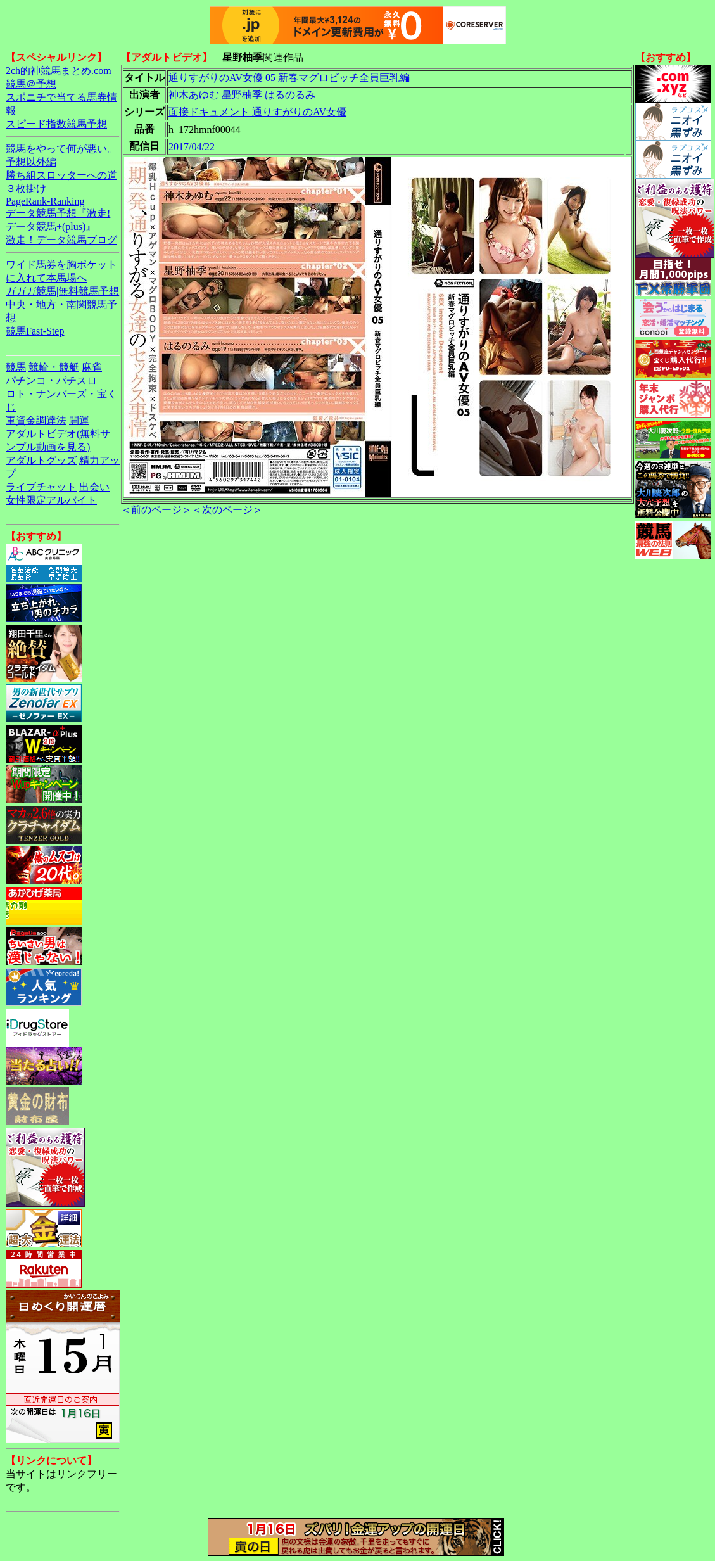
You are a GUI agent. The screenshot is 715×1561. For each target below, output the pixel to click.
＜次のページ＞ (227, 509)
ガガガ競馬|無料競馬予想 (62, 291)
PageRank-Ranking (45, 201)
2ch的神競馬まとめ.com (58, 70)
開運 (79, 420)
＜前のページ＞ (156, 509)
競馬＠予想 (31, 84)
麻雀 (92, 367)
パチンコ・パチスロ (51, 380)
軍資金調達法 (36, 420)
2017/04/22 (191, 146)
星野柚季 (242, 94)
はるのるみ (290, 94)
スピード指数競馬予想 (56, 123)
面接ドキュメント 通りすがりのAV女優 (257, 111)
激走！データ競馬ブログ (61, 239)
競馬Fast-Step (35, 331)
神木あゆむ (193, 94)
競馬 (16, 367)
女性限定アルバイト (51, 500)
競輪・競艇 (53, 367)
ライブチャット (41, 486)
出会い (94, 486)
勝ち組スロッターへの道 (61, 175)
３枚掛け (26, 188)
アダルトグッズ (41, 460)
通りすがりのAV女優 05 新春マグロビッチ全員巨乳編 (289, 77)
